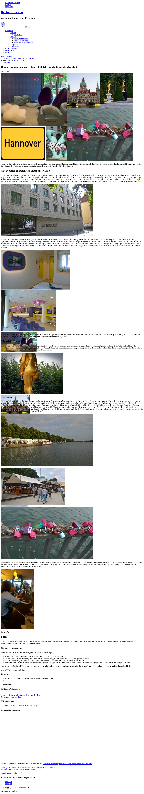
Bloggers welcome (123, 662)
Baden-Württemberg (21, 39)
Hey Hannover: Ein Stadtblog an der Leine (23, 660)
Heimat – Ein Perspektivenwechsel (76, 658)
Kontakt (8, 5)
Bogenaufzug (79, 348)
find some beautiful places (23, 658)
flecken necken (12, 12)
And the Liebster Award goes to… (18, 769)
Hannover (13, 697)
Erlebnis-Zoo (27, 350)
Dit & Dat (8, 52)
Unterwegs (9, 31)
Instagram (8, 784)
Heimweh (13, 37)
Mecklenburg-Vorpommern (23, 43)
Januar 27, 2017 (19, 60)
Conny (6, 72)
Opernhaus (46, 405)
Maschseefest (60, 401)
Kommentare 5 (6, 62)
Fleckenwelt (9, 50)
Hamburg (48, 175)
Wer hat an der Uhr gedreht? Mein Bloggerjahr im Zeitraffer (28, 767)
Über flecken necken (12, 3)
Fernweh (13, 33)
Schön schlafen (15, 47)
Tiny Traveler (19, 656)
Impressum (9, 7)
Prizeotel (24, 175)
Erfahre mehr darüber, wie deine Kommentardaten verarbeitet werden (67, 764)
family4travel (104, 348)
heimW (21, 564)
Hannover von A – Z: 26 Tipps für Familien (47, 656)
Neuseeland (18, 35)
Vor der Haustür (28, 58)
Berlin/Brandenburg (21, 41)
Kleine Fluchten (11, 49)
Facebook (8, 782)
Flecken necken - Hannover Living (25, 705)
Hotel (20, 697)
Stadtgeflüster (14, 45)
